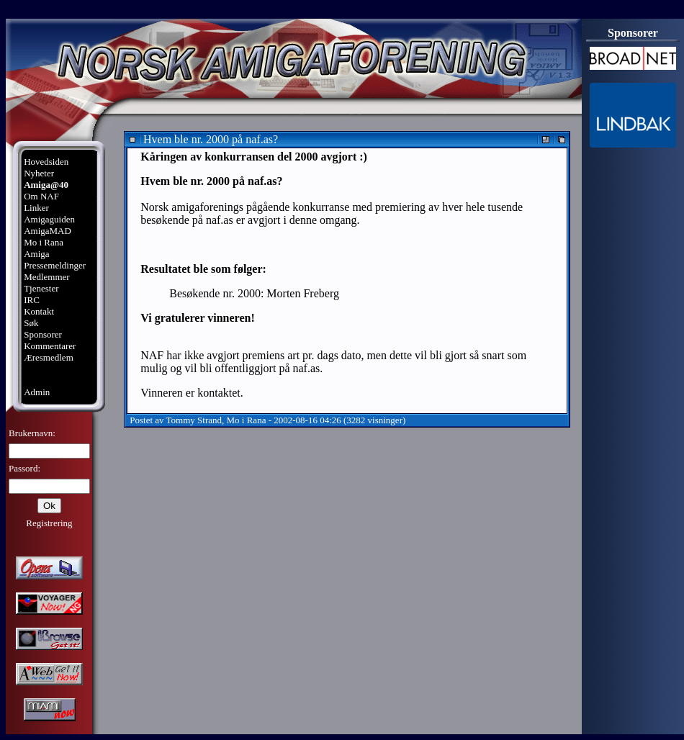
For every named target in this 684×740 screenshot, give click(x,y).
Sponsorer (43, 334)
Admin (37, 392)
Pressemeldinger (55, 265)
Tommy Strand (194, 420)
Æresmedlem (48, 357)
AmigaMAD (47, 230)
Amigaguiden (49, 219)
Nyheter (39, 173)
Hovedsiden (46, 161)
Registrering (49, 523)
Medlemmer (47, 276)
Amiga (36, 253)
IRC (32, 299)
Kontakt (39, 311)
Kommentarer (50, 345)
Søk (31, 322)
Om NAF (41, 196)
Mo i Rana (43, 242)
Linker (36, 207)
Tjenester (41, 288)
